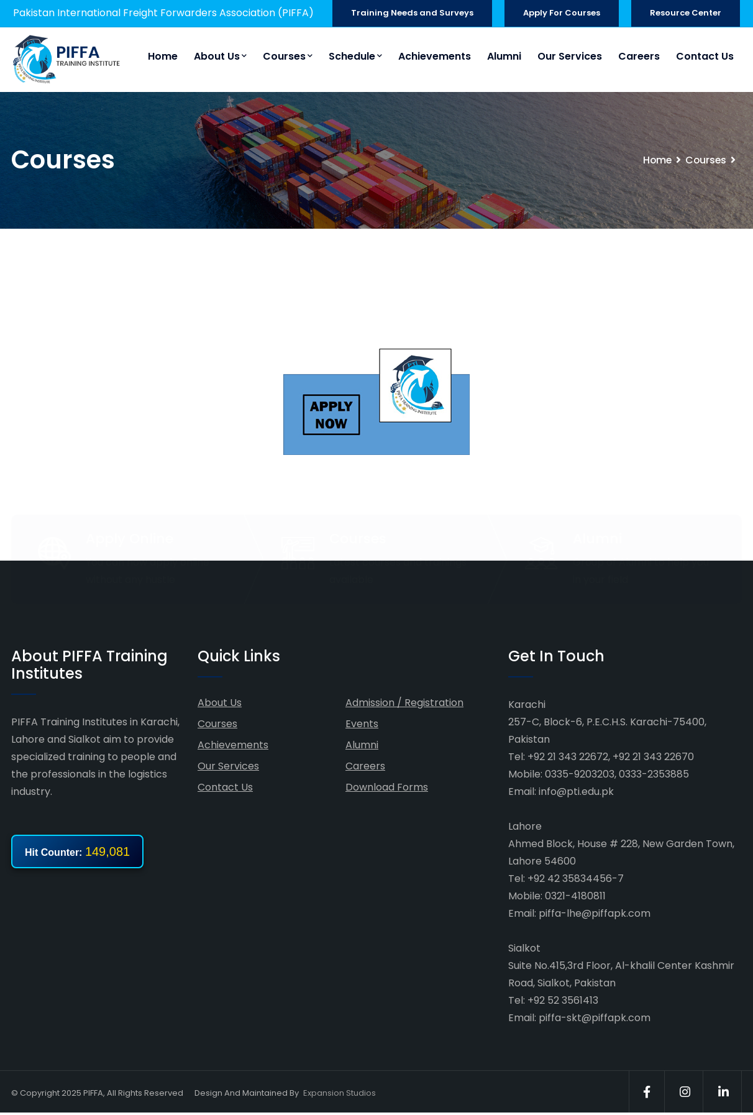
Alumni (504, 56)
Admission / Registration (404, 703)
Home (163, 56)
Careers (639, 56)
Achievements (434, 56)
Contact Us (705, 56)
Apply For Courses (561, 13)
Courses (288, 56)
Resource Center (685, 13)
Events (361, 724)
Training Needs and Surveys (412, 13)
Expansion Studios (339, 1093)
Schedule (355, 56)
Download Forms (386, 788)
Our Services (569, 56)
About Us (220, 56)
